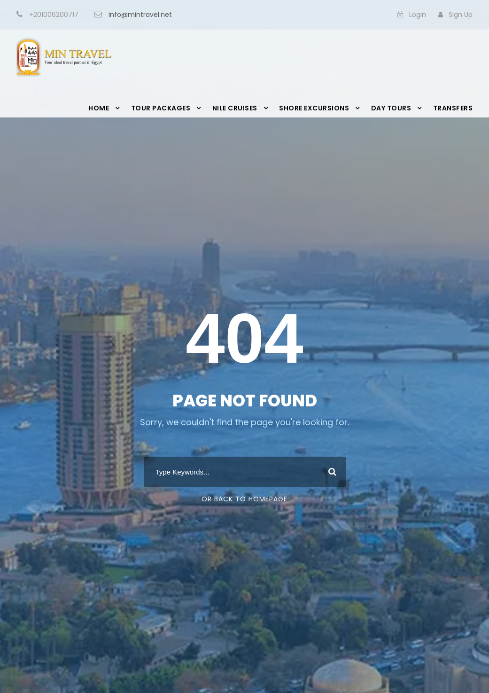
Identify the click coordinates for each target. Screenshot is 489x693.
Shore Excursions (314, 108)
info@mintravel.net (140, 14)
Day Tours (391, 108)
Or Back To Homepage (244, 499)
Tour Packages (161, 108)
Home (98, 108)
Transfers (453, 108)
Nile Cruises (234, 108)
